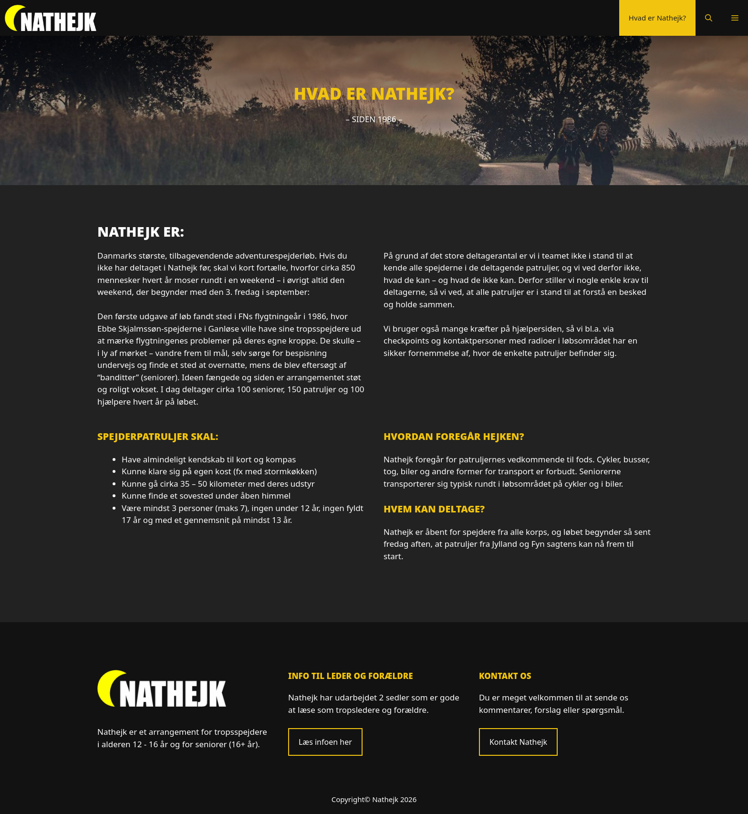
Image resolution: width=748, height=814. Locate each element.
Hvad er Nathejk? (657, 17)
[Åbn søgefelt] (709, 18)
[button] (735, 18)
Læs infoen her (325, 742)
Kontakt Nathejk (518, 742)
